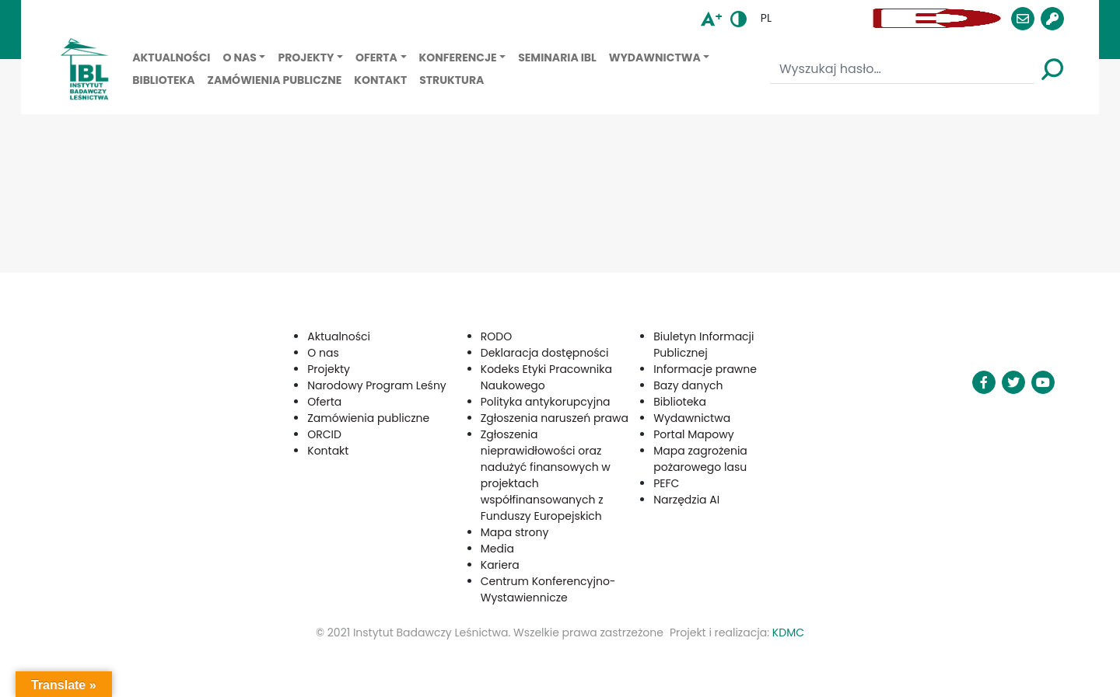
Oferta (376, 57)
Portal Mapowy (693, 434)
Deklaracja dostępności (545, 353)
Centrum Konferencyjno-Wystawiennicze (548, 589)
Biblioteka (163, 80)
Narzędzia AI (686, 499)
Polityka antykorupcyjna (546, 401)
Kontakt (380, 80)
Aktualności (171, 57)
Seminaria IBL (557, 57)
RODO (496, 336)
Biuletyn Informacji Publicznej (703, 345)
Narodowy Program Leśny (376, 385)
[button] (824, 18)
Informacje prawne (705, 369)
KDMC (788, 632)
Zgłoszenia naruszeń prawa (554, 418)
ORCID (324, 434)
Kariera (500, 565)
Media (497, 548)
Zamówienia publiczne (275, 80)
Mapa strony (515, 532)
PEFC (666, 483)
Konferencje (458, 57)
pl (766, 18)
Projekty (306, 57)
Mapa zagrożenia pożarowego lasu (700, 459)
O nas (239, 57)
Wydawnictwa (655, 57)
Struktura (451, 80)
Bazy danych (688, 385)
